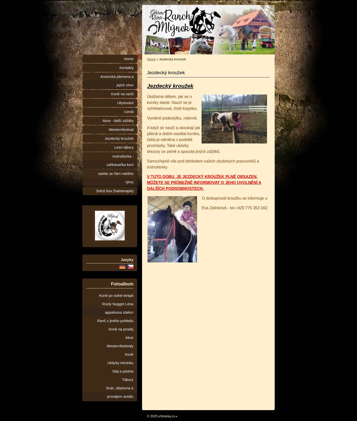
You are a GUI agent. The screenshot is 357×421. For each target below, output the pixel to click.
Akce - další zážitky (118, 121)
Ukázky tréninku (120, 363)
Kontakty (126, 68)
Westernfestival (121, 130)
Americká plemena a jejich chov (117, 81)
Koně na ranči (122, 94)
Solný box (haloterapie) (115, 191)
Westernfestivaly (120, 346)
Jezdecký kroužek (119, 138)
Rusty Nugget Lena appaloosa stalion (117, 308)
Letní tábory (124, 147)
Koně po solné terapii (116, 296)
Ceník (129, 112)
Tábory (127, 380)
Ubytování (125, 103)
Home (151, 59)
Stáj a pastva (122, 371)
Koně (129, 354)
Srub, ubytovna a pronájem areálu (119, 392)
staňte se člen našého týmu (116, 178)
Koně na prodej (121, 329)
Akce (129, 338)
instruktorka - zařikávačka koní (120, 160)
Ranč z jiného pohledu (115, 321)
